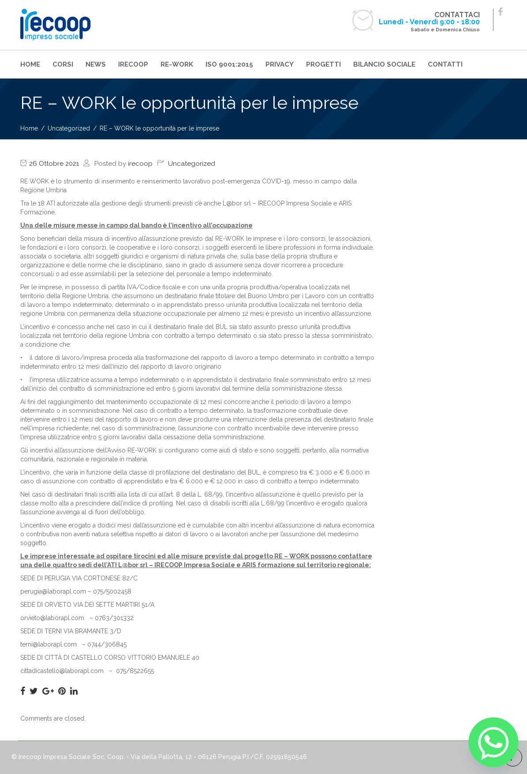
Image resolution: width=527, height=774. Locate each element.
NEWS (96, 64)
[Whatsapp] (493, 742)
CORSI (62, 64)
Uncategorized (191, 164)
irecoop (140, 164)
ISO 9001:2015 (229, 64)
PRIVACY (279, 64)
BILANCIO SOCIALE (384, 64)
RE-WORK (177, 64)
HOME (30, 64)
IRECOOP (133, 64)
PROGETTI (323, 64)
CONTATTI (445, 64)
